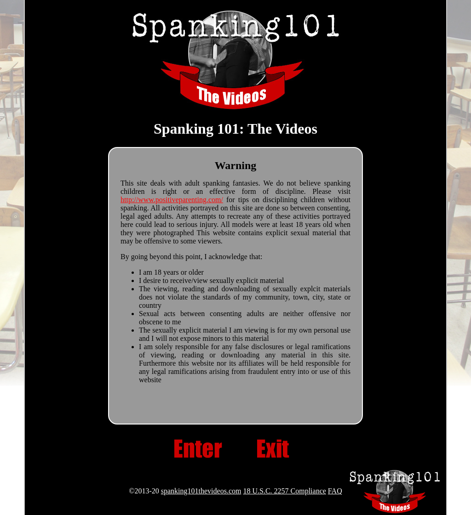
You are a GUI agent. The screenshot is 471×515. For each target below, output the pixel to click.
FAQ (335, 491)
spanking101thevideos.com (201, 491)
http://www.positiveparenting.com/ (172, 200)
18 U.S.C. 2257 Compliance (284, 491)
